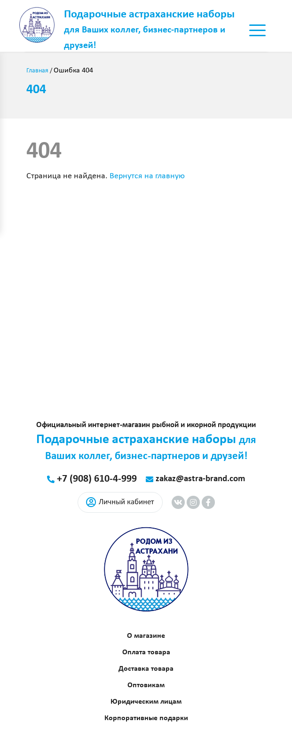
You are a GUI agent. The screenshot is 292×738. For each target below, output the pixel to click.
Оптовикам (146, 685)
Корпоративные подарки (146, 718)
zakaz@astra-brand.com (200, 479)
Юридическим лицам (146, 702)
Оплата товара (146, 652)
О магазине (146, 636)
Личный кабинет (120, 502)
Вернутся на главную (147, 176)
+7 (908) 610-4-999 (97, 479)
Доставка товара (146, 669)
